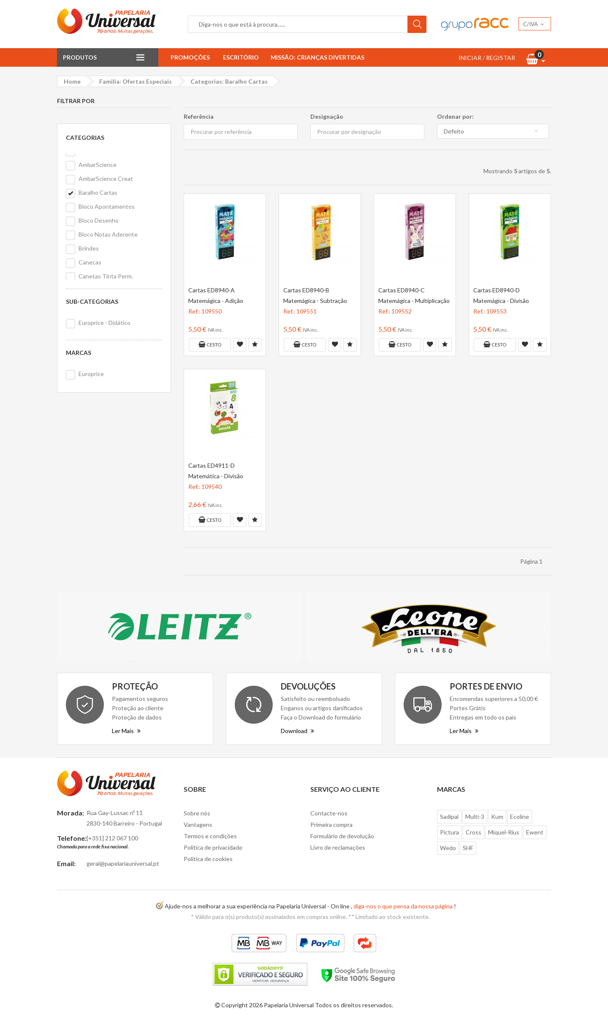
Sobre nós (197, 813)
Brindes (89, 248)
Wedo (448, 847)
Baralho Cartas (98, 192)
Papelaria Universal (289, 1005)
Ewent (534, 832)
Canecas (90, 262)
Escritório (241, 57)
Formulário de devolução (342, 836)
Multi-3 (474, 816)
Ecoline (519, 816)
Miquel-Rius (503, 832)
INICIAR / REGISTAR (487, 57)
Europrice (91, 373)
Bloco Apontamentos (107, 206)
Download (297, 730)
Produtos (80, 57)
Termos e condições (210, 836)
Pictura (449, 832)
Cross (473, 832)
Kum (497, 816)
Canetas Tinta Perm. (106, 276)
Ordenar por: (455, 116)
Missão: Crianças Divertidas (317, 57)
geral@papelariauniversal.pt (123, 863)
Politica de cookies (208, 858)
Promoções (190, 57)
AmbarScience (98, 164)
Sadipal (449, 816)
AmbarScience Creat (106, 178)
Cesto (209, 344)
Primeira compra (331, 824)
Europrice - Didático (104, 322)
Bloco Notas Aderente (108, 234)
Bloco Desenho (99, 220)
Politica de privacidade (213, 847)
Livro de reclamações (337, 847)
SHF (468, 847)
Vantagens (198, 824)
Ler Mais (126, 730)
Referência (199, 116)
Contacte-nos (328, 813)
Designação (326, 116)
